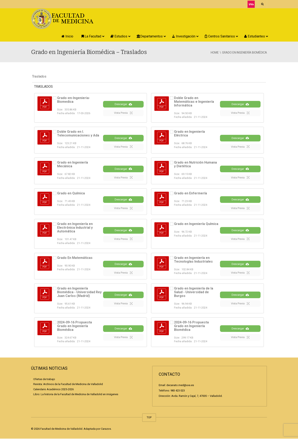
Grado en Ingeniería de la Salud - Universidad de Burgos (193, 292)
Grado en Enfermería (190, 193)
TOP (149, 417)
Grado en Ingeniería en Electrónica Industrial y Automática (75, 227)
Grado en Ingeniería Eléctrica (189, 133)
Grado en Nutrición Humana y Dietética (195, 164)
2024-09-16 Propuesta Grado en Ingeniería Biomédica (74, 326)
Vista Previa (123, 113)
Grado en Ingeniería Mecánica (72, 164)
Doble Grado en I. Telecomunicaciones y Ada (78, 133)
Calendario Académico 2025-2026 (53, 389)
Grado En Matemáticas (75, 258)
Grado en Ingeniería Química (196, 224)
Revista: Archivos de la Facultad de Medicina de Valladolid (68, 384)
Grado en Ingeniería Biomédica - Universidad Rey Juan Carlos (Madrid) (79, 292)
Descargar (123, 104)
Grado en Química (71, 193)
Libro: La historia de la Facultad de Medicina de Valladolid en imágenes (75, 394)
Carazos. (106, 429)
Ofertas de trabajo (44, 379)
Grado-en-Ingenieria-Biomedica (73, 100)
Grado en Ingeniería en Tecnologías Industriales (193, 260)
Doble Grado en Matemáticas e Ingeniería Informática (194, 101)
